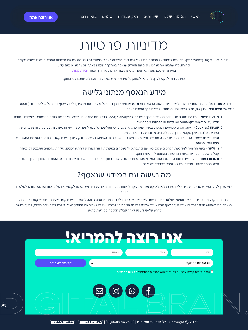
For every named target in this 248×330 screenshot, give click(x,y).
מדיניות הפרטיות (127, 272)
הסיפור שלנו (175, 17)
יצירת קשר (80, 70)
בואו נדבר (88, 17)
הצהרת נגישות (91, 322)
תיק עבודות (128, 17)
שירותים (151, 17)
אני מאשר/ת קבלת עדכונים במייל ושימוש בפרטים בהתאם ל (163, 272)
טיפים (107, 17)
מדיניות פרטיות (62, 322)
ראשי (196, 17)
